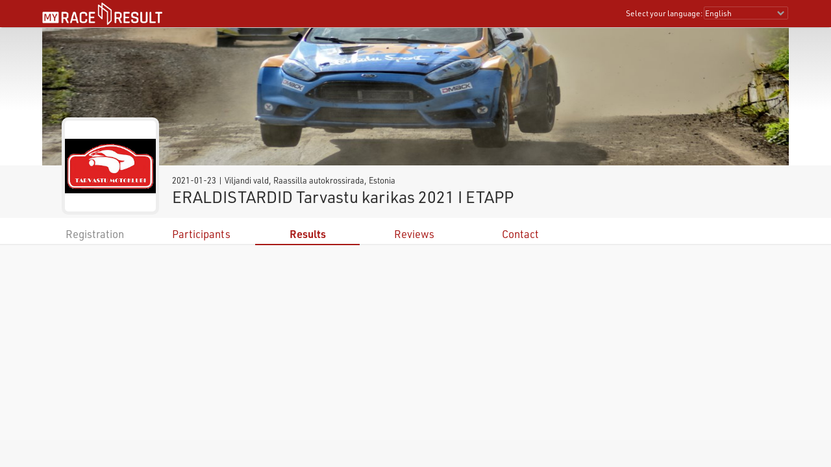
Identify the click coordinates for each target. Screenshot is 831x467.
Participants (201, 234)
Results (308, 234)
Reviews (414, 234)
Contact (520, 234)
